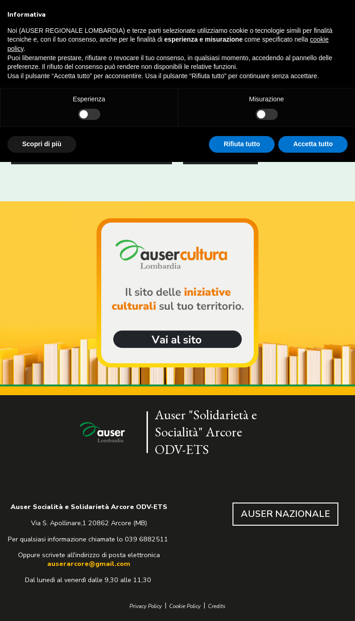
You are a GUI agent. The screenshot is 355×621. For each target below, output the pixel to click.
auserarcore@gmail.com (88, 563)
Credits (217, 606)
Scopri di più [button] (41, 144)
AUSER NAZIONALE (285, 514)
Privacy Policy (145, 606)
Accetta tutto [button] (313, 144)
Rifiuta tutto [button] (242, 144)
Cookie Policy (185, 606)
